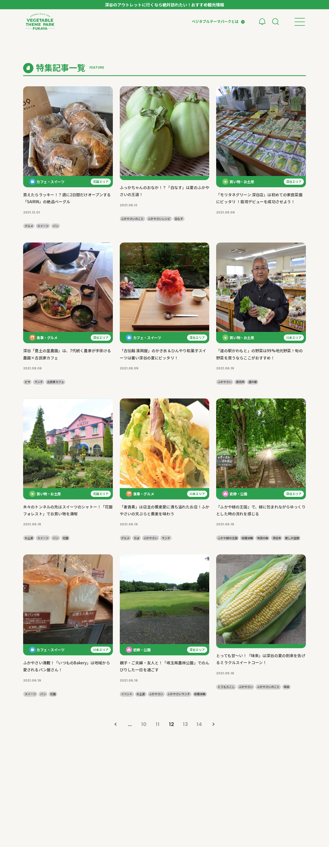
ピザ (27, 382)
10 (144, 724)
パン (56, 226)
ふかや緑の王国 (227, 538)
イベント (126, 694)
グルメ (29, 226)
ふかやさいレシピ (159, 218)
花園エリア (100, 181)
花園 (65, 538)
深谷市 (276, 538)
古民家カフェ (55, 382)
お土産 (29, 538)
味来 (286, 686)
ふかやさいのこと (132, 218)
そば (136, 538)
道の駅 (253, 382)
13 (185, 724)
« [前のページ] (115, 724)
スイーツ (43, 226)
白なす (179, 218)
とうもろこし (226, 686)
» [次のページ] (213, 724)
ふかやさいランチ (178, 694)
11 (158, 724)
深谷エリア (293, 181)
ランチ (38, 382)
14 (199, 724)
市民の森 (262, 538)
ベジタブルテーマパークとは (215, 21)
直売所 (240, 382)
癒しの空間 (292, 538)
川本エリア (293, 337)
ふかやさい (225, 382)
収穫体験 (247, 538)
